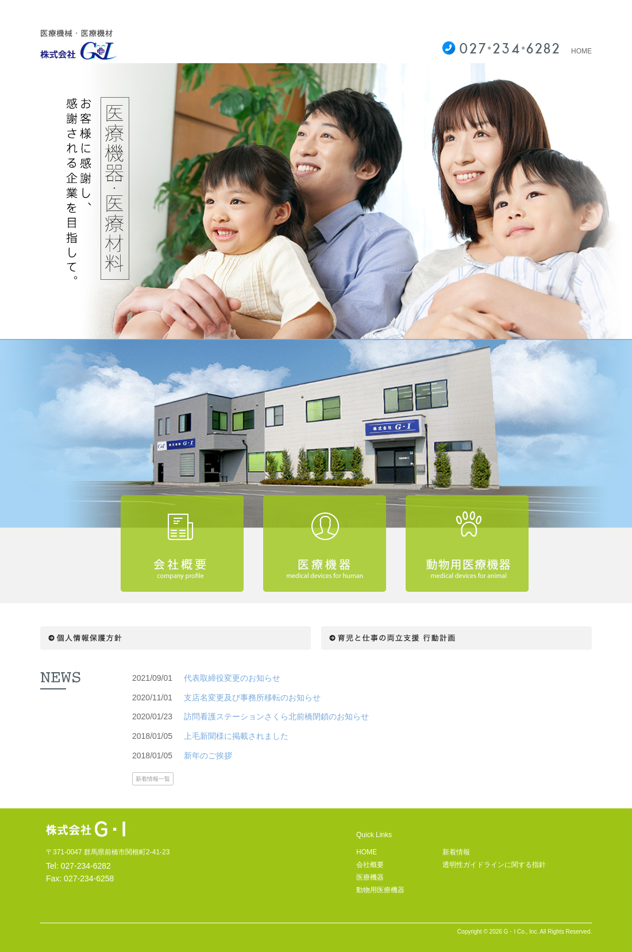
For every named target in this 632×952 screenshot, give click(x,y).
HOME (581, 51)
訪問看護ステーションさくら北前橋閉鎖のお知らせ (276, 716)
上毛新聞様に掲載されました (236, 736)
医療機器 (370, 877)
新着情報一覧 (153, 779)
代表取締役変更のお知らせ (232, 678)
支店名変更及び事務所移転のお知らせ (252, 697)
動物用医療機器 (380, 890)
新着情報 (456, 852)
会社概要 (370, 865)
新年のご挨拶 (208, 755)
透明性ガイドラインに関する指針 (494, 865)
